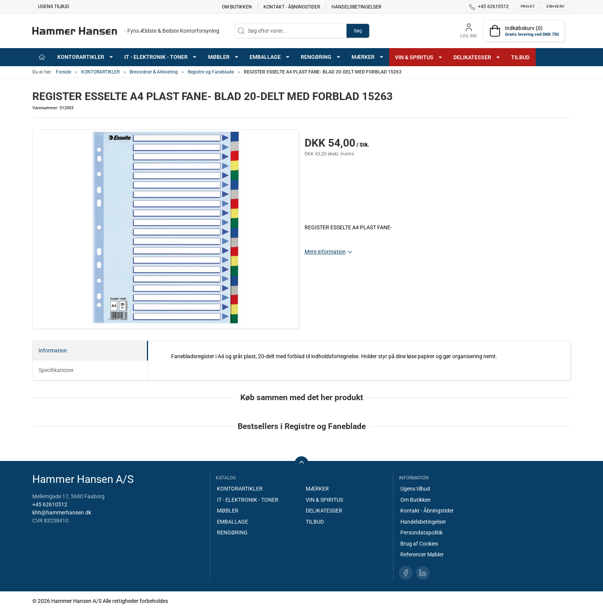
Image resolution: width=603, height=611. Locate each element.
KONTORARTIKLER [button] (85, 57)
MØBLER (227, 510)
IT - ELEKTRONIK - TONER (247, 500)
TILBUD (520, 57)
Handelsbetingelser (356, 6)
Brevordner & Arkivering (154, 72)
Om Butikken (237, 6)
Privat (528, 6)
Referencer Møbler (422, 554)
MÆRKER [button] (367, 57)
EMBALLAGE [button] (270, 57)
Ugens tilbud (53, 6)
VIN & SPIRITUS (324, 500)
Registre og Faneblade (211, 72)
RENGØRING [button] (321, 57)
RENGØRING (232, 532)
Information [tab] (52, 350)
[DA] (125, 30)
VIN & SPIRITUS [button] (419, 57)
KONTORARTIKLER (100, 72)
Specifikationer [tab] (56, 370)
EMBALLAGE (232, 522)
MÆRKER (317, 489)
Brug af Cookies (419, 544)
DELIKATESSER (324, 510)
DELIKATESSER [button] (477, 57)
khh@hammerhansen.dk (61, 512)
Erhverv (555, 6)
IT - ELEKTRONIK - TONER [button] (160, 57)
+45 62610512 (49, 504)
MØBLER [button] (223, 57)
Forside (63, 72)
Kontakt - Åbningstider (291, 6)
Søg (358, 30)
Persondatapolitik (421, 532)
